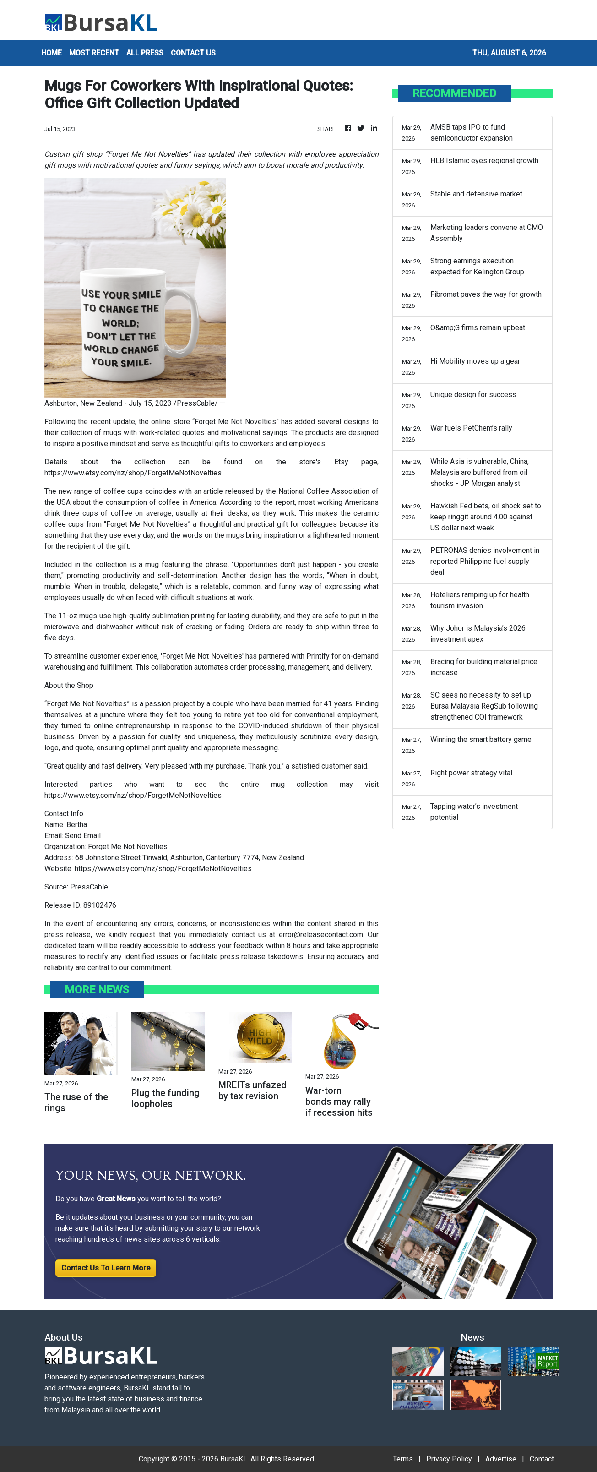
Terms (403, 1459)
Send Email (83, 835)
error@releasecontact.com (321, 934)
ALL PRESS (144, 53)
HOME (51, 53)
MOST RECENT (94, 53)
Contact (542, 1459)
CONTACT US (193, 53)
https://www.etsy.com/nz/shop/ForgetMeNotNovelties (133, 473)
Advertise (500, 1459)
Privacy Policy (449, 1459)
